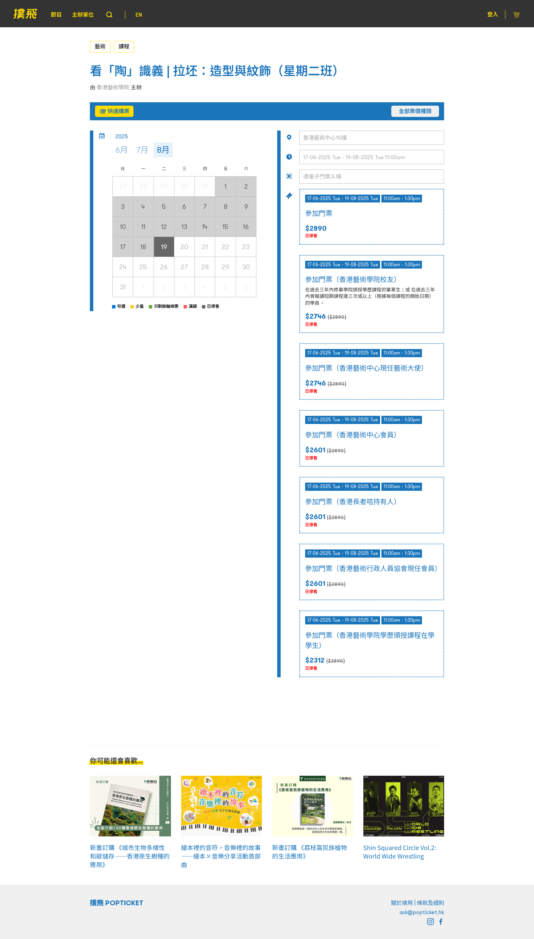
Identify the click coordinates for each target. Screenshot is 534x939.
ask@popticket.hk (421, 912)
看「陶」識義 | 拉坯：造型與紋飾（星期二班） (217, 71)
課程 (124, 46)
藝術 (100, 46)
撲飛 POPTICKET (116, 902)
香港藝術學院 (113, 87)
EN (139, 14)
